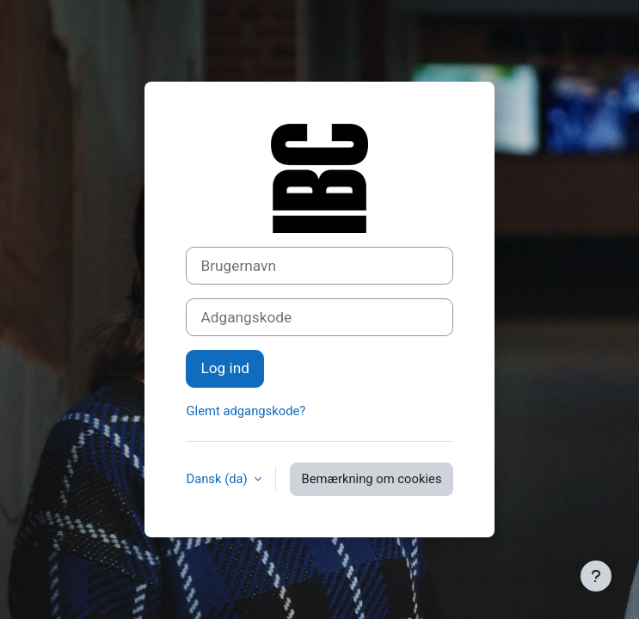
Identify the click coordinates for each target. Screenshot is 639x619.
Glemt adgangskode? (245, 411)
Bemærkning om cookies (371, 479)
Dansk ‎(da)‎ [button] (218, 479)
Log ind (224, 368)
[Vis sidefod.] (596, 576)
